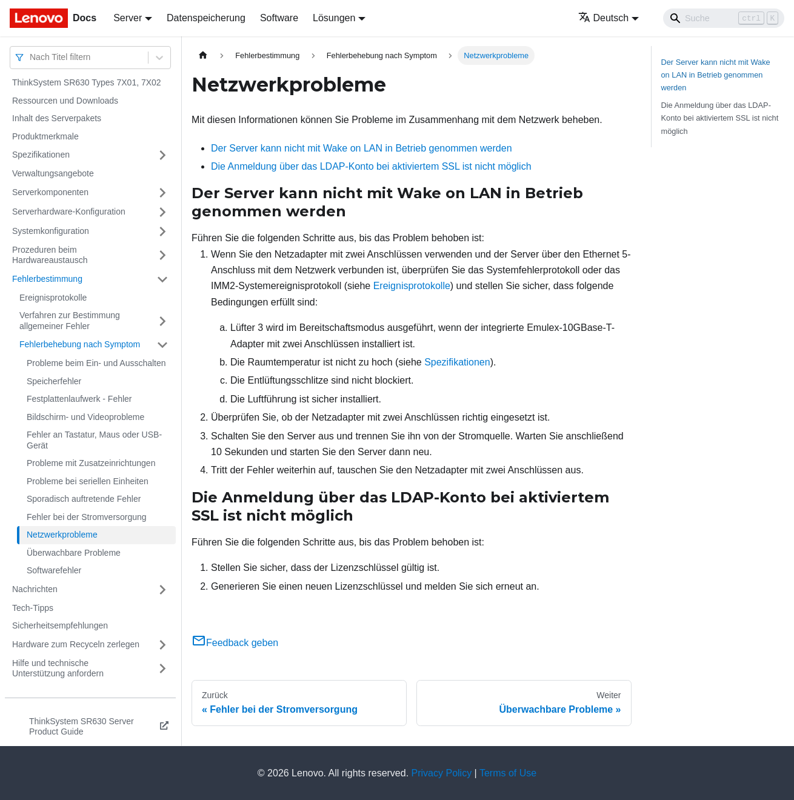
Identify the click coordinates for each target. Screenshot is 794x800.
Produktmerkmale (45, 136)
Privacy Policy (442, 773)
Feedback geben (235, 643)
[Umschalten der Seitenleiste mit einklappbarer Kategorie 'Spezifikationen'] (162, 155)
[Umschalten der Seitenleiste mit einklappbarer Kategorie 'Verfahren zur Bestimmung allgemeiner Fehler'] (162, 321)
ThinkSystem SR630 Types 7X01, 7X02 (86, 82)
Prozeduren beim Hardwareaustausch (50, 255)
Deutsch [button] (603, 18)
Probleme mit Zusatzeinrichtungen (91, 463)
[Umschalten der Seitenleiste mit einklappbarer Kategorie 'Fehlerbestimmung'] (162, 279)
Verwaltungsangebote (53, 173)
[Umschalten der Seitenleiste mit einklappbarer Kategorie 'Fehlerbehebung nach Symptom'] (162, 345)
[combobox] (31, 57)
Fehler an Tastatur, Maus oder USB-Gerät (94, 440)
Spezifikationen (41, 154)
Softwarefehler (54, 570)
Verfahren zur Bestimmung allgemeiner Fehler (69, 320)
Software (279, 18)
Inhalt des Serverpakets (56, 118)
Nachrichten (35, 589)
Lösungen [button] (334, 18)
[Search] (723, 18)
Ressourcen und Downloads (65, 100)
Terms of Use (507, 773)
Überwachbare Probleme (74, 553)
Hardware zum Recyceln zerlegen (75, 644)
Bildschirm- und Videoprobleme (85, 417)
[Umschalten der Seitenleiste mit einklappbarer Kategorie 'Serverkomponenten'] (162, 192)
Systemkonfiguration (50, 231)
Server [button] (127, 18)
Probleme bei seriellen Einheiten (87, 481)
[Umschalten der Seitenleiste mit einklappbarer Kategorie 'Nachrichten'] (162, 589)
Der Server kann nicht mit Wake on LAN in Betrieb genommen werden (361, 148)
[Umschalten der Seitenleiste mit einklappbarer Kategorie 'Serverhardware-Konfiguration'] (162, 212)
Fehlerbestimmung (47, 279)
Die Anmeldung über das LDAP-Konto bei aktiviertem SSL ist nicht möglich (371, 166)
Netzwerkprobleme (62, 534)
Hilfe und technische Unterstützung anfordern (58, 668)
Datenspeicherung (206, 18)
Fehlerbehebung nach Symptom (79, 344)
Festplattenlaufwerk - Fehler (79, 399)
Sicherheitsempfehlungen (60, 625)
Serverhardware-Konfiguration (68, 211)
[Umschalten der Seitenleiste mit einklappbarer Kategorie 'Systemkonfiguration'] (162, 231)
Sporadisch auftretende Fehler (84, 499)
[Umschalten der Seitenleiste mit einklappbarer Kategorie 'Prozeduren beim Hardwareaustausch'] (162, 255)
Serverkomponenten (50, 192)
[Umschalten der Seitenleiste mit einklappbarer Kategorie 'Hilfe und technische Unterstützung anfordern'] (162, 669)
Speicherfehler (54, 381)
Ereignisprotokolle (53, 297)
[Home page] (203, 55)
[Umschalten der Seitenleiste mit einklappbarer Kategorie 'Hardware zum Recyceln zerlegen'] (162, 645)
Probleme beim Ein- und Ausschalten (96, 363)
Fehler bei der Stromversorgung (87, 517)
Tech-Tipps (32, 608)
